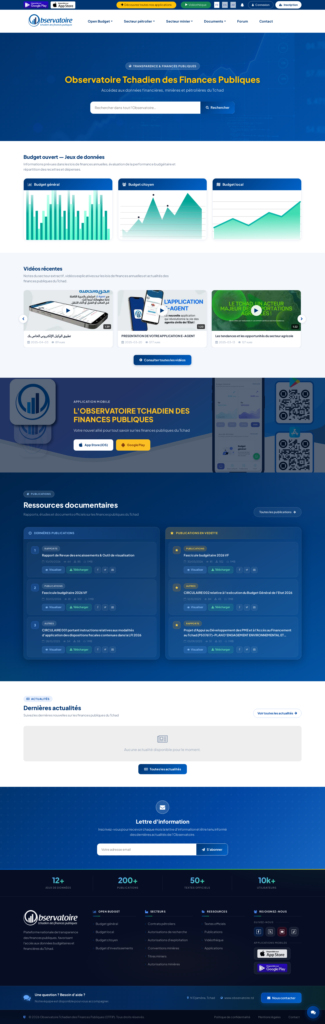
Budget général (105, 924)
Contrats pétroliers (160, 924)
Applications (212, 948)
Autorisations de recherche (166, 932)
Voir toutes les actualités (277, 713)
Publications (212, 932)
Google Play (133, 445)
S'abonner (212, 849)
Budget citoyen (105, 940)
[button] (313, 1012)
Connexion (260, 5)
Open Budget (99, 21)
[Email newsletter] (146, 849)
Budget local (103, 932)
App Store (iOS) (93, 445)
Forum (242, 21)
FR (216, 4)
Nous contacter (281, 998)
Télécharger (79, 569)
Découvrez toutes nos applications (146, 5)
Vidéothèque (196, 5)
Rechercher (217, 107)
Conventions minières (162, 948)
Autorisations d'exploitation (166, 940)
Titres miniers (156, 956)
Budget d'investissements (113, 948)
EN (225, 4)
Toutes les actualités (162, 769)
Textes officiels (214, 924)
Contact (266, 21)
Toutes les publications (277, 512)
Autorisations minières (162, 964)
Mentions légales (269, 1017)
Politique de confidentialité (232, 1017)
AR (233, 4)
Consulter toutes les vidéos (162, 360)
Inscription (288, 5)
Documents (213, 21)
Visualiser (53, 569)
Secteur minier (178, 21)
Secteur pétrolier (138, 21)
